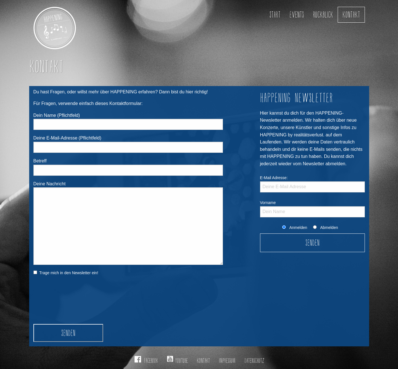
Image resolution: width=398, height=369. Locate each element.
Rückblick (323, 14)
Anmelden (298, 227)
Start (274, 14)
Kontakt (351, 14)
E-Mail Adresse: (274, 177)
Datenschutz (254, 360)
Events (297, 14)
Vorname (268, 202)
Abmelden (329, 227)
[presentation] (56, 303)
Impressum (227, 360)
